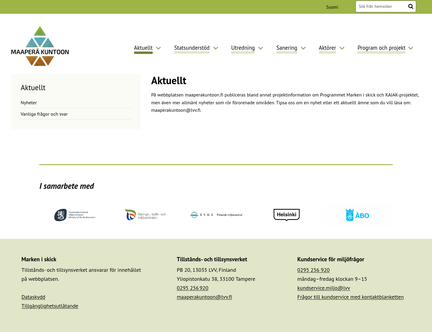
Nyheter (29, 102)
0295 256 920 (192, 287)
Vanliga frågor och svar (44, 114)
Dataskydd (33, 296)
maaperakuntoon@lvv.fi (204, 296)
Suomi (333, 7)
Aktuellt (33, 87)
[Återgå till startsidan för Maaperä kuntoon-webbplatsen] (40, 46)
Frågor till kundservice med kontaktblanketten (350, 296)
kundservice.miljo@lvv (323, 287)
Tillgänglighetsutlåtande (49, 305)
